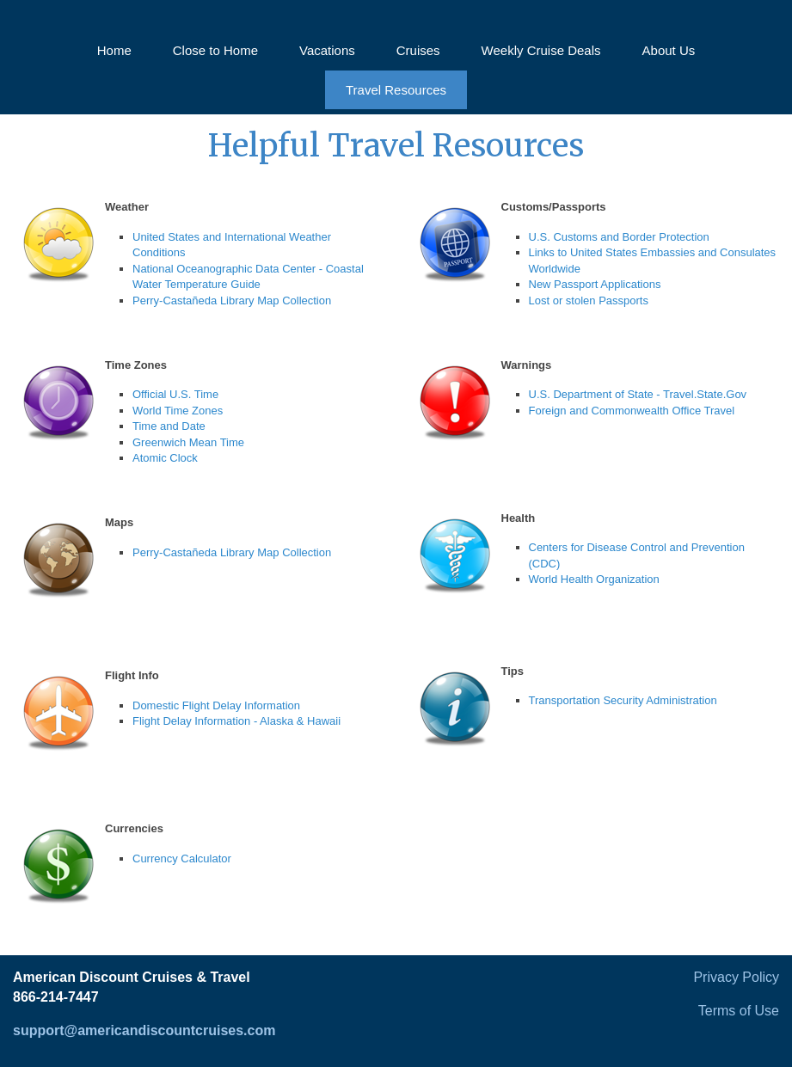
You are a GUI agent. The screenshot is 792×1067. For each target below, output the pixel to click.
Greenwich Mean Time (188, 442)
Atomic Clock (165, 457)
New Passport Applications (595, 284)
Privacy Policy (736, 977)
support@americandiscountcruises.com (144, 1030)
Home (114, 50)
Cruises (418, 50)
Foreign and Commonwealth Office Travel (632, 410)
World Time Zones (177, 410)
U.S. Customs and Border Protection (619, 236)
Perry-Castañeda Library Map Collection (231, 300)
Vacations (327, 50)
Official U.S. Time (175, 394)
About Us (669, 50)
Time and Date (169, 426)
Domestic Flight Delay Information (216, 705)
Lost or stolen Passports (588, 300)
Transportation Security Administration (623, 700)
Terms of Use (738, 1010)
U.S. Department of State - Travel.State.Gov (638, 394)
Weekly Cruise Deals (541, 50)
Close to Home (215, 50)
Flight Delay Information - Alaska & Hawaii (236, 720)
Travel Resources (396, 90)
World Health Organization (594, 579)
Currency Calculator (181, 858)
